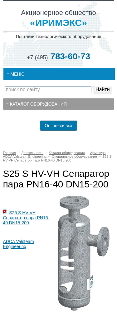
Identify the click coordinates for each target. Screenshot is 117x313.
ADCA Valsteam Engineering (18, 244)
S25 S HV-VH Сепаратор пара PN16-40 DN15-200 (26, 217)
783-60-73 (58, 56)
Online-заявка (58, 125)
